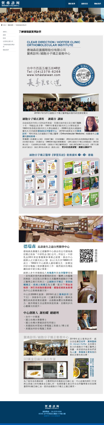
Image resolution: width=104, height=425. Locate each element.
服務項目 (84, 4)
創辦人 (5, 32)
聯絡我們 (97, 4)
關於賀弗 (71, 4)
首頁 (4, 25)
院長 (4, 38)
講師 (4, 35)
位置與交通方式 (8, 41)
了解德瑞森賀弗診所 (20, 25)
